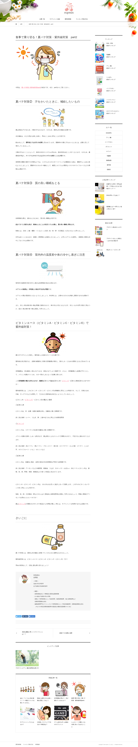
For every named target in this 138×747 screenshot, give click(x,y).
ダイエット (109, 146)
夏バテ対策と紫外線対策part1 (31, 87)
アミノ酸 (108, 137)
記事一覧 (42, 19)
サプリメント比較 (55, 19)
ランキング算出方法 (82, 19)
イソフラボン (109, 142)
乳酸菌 (109, 156)
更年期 (109, 165)
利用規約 (37, 744)
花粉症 (109, 169)
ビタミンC (65, 381)
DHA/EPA (108, 133)
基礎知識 (108, 160)
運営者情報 (68, 19)
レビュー (108, 151)
